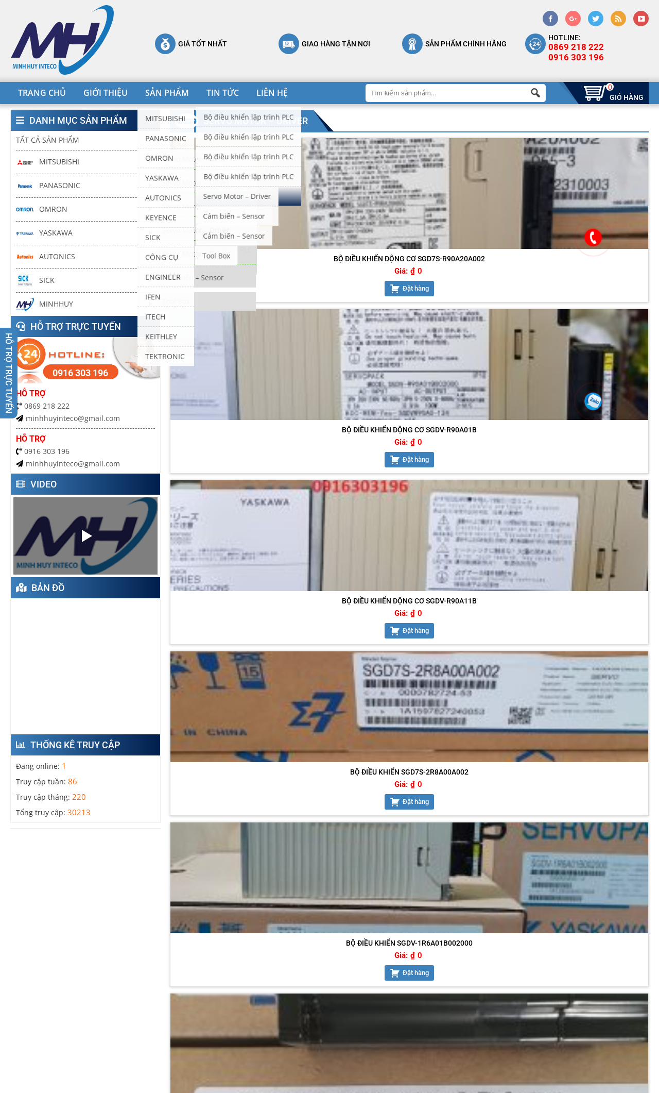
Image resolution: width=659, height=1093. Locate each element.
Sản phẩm (167, 92)
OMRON (41, 209)
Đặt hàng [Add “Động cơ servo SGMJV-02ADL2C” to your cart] (476, 467)
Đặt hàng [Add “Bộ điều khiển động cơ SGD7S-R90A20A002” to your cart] (234, 296)
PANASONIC (48, 185)
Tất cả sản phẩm (47, 140)
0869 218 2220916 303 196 (576, 52)
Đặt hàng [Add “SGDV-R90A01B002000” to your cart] (597, 467)
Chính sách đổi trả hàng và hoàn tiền (450, 1017)
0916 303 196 (43, 451)
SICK (35, 280)
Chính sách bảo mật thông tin (445, 973)
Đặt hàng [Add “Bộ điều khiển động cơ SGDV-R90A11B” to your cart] (476, 296)
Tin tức (222, 92)
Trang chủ (42, 92)
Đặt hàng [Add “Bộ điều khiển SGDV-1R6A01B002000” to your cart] (234, 475)
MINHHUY (44, 304)
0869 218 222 (43, 406)
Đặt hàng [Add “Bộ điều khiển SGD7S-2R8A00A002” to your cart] (597, 296)
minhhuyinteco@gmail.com (68, 418)
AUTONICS (45, 256)
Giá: (219, 279)
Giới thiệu (105, 92)
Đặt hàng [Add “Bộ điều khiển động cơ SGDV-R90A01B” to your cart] (355, 296)
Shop (275, 1002)
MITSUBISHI (47, 162)
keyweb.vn (315, 1083)
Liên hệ (272, 92)
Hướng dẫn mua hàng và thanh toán (448, 1042)
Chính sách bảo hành (430, 958)
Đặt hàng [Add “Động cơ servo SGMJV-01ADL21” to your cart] (355, 467)
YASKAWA (44, 233)
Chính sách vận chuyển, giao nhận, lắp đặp (454, 992)
